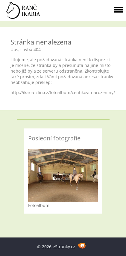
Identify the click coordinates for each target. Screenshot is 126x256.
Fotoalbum (38, 205)
